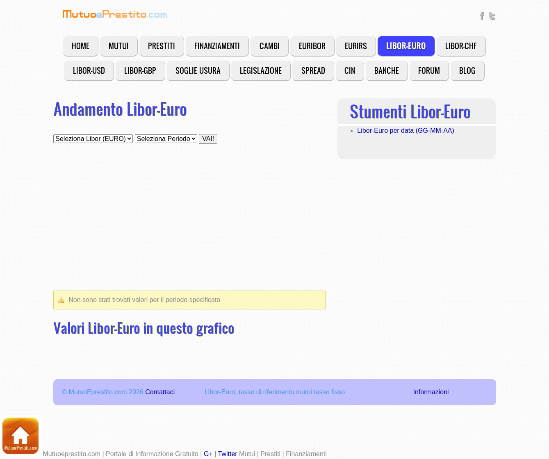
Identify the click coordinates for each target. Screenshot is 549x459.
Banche (386, 70)
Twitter (227, 453)
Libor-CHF (461, 46)
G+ (208, 453)
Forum (429, 70)
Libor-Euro (406, 46)
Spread (313, 70)
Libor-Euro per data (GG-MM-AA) (405, 130)
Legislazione (261, 70)
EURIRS (356, 46)
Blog (467, 70)
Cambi (270, 46)
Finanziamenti (217, 46)
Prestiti (161, 46)
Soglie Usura (198, 70)
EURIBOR (312, 46)
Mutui (119, 46)
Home (80, 46)
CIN (349, 70)
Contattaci (160, 392)
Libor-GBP (140, 70)
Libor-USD (89, 70)
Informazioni (431, 392)
